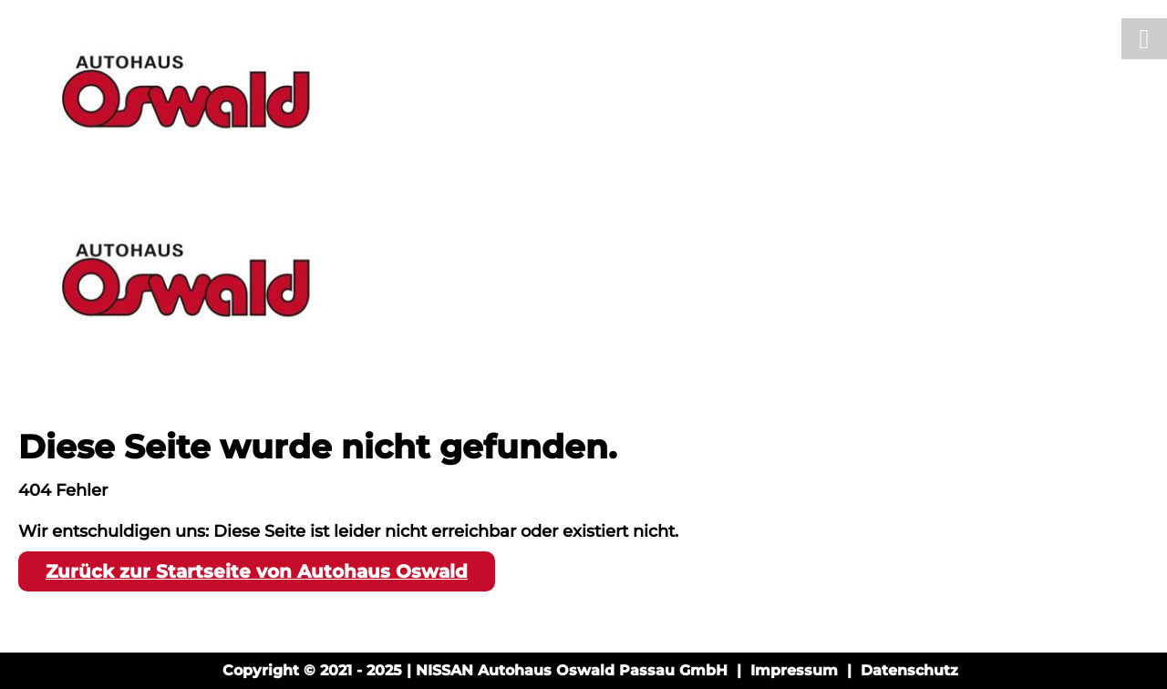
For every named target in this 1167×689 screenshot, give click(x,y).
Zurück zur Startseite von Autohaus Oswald (257, 571)
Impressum (794, 670)
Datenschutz (909, 670)
